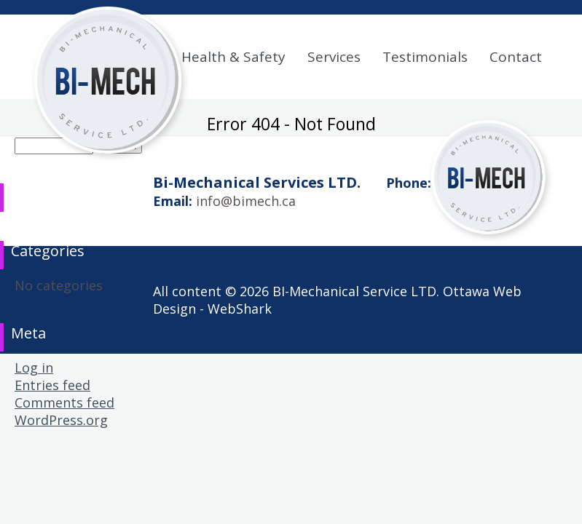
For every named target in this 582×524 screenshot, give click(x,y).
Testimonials (425, 56)
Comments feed (64, 402)
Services (334, 56)
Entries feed (52, 385)
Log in (34, 367)
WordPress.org (61, 420)
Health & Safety (233, 56)
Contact (515, 56)
